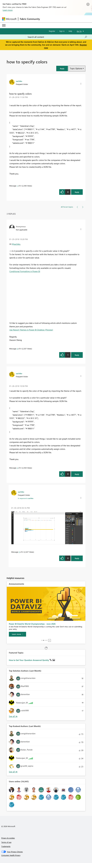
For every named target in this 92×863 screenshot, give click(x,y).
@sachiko (16, 244)
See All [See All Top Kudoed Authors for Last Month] (13, 716)
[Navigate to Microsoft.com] (9, 18)
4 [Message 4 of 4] (17, 348)
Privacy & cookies (8, 838)
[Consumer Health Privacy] (46, 855)
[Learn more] (17, 634)
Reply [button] (77, 192)
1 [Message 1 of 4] (17, 186)
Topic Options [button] (76, 68)
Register (52, 31)
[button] (62, 68)
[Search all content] (57, 36)
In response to (25, 498)
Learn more (8, 10)
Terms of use (6, 842)
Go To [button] (79, 31)
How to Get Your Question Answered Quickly (29, 660)
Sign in (61, 31)
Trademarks (5, 846)
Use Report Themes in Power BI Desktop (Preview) (31, 329)
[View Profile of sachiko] (19, 81)
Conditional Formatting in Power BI (24, 271)
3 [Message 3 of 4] (19, 552)
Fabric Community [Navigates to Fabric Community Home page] (30, 18)
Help (70, 31)
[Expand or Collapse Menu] (4, 25)
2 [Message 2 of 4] (17, 468)
